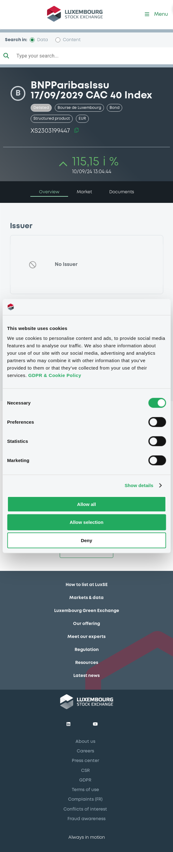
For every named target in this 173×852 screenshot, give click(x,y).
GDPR (85, 780)
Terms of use (85, 790)
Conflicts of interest (85, 809)
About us (85, 741)
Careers (85, 751)
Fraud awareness (86, 819)
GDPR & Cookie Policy (54, 375)
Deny (86, 540)
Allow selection (86, 522)
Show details (139, 485)
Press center (85, 761)
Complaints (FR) (85, 799)
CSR (85, 771)
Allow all (86, 504)
